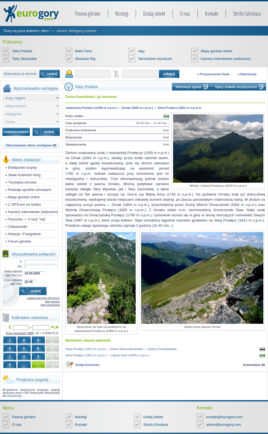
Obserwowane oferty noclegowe (29, 145)
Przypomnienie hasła (214, 74)
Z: (21, 261)
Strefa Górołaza (247, 13)
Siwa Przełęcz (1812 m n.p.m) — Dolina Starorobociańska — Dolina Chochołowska (121, 349)
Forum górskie (19, 241)
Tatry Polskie (22, 51)
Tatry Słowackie (24, 59)
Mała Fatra (83, 51)
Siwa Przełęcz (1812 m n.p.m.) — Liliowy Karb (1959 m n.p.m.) (107, 355)
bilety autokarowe (50, 305)
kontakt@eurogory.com (224, 417)
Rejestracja (248, 74)
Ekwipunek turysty (22, 167)
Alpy (141, 51)
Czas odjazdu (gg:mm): (13, 281)
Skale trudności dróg (24, 175)
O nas (185, 13)
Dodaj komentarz (87, 364)
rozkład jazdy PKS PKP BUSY (43, 298)
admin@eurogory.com (223, 425)
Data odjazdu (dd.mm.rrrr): (13, 273)
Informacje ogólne (189, 87)
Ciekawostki (17, 227)
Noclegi (121, 13)
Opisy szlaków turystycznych (236, 87)
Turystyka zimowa (22, 182)
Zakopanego (14, 395)
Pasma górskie (87, 13)
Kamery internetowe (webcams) (226, 59)
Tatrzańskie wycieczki (155, 59)
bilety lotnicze (52, 301)
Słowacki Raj (85, 59)
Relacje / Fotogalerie (24, 234)
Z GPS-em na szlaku (24, 204)
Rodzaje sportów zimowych (29, 190)
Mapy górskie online (216, 51)
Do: (20, 266)
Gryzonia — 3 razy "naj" (27, 219)
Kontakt (211, 13)
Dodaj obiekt (154, 13)
